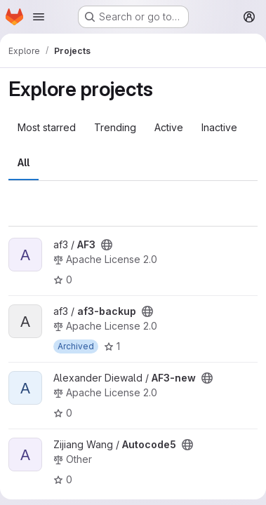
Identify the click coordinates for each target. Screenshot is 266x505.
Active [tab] (168, 127)
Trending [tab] (115, 127)
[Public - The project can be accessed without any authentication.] (106, 244)
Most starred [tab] (47, 127)
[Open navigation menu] (38, 17)
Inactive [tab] (219, 127)
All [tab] (23, 162)
